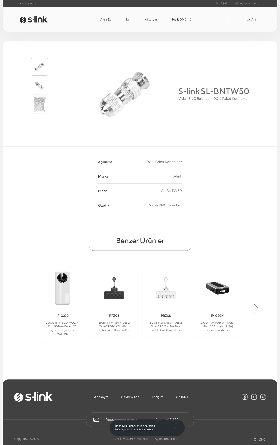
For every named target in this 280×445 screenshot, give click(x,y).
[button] (256, 308)
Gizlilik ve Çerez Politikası (130, 439)
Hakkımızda (130, 397)
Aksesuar (151, 19)
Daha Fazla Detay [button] (142, 429)
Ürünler (182, 397)
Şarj (128, 19)
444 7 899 (222, 3)
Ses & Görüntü (181, 19)
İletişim (157, 397)
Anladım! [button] (174, 425)
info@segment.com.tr (247, 3)
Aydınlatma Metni (167, 439)
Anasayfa (101, 397)
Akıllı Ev (105, 19)
